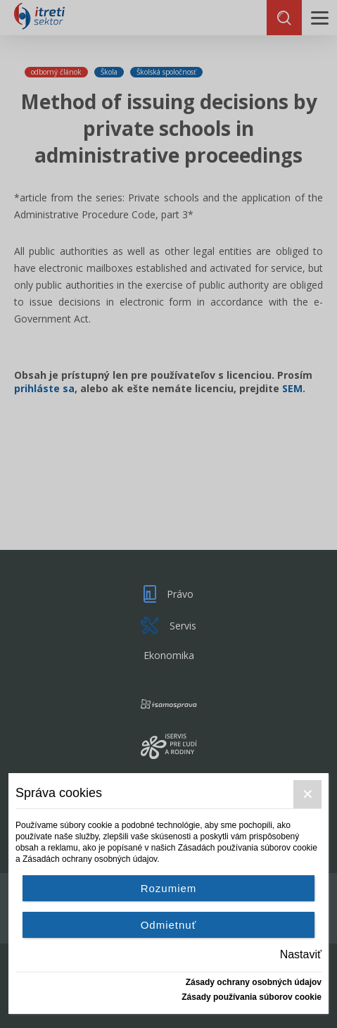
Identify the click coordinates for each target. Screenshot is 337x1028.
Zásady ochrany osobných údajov (254, 982)
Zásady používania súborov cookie (252, 997)
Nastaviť (301, 954)
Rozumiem (169, 888)
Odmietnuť (169, 925)
